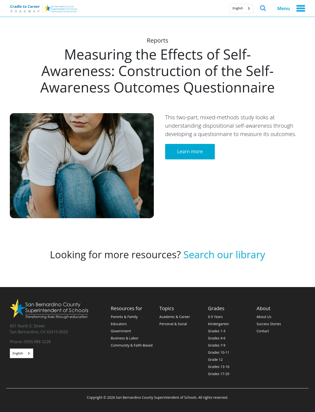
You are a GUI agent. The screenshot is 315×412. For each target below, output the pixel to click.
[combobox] (241, 8)
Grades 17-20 (218, 373)
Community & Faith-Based (132, 345)
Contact (263, 331)
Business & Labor (125, 338)
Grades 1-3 (216, 331)
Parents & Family (124, 316)
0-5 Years (215, 316)
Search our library (224, 254)
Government (121, 331)
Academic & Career (174, 316)
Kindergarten (218, 323)
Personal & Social (173, 323)
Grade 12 (215, 359)
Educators (119, 323)
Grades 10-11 (218, 352)
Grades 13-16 (218, 366)
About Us (264, 316)
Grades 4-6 (216, 338)
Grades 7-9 (216, 345)
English (238, 8)
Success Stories (269, 323)
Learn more (190, 151)
